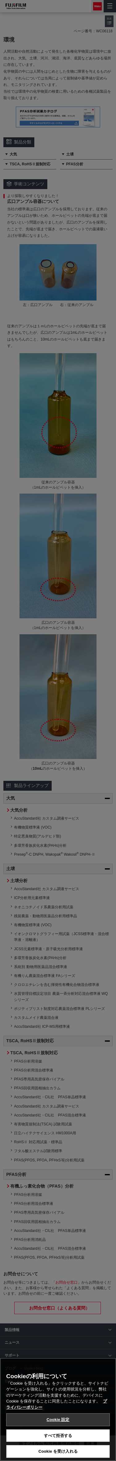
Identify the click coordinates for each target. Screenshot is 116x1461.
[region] (58, 1409)
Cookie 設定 (57, 1419)
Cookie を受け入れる (58, 1451)
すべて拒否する (58, 1435)
